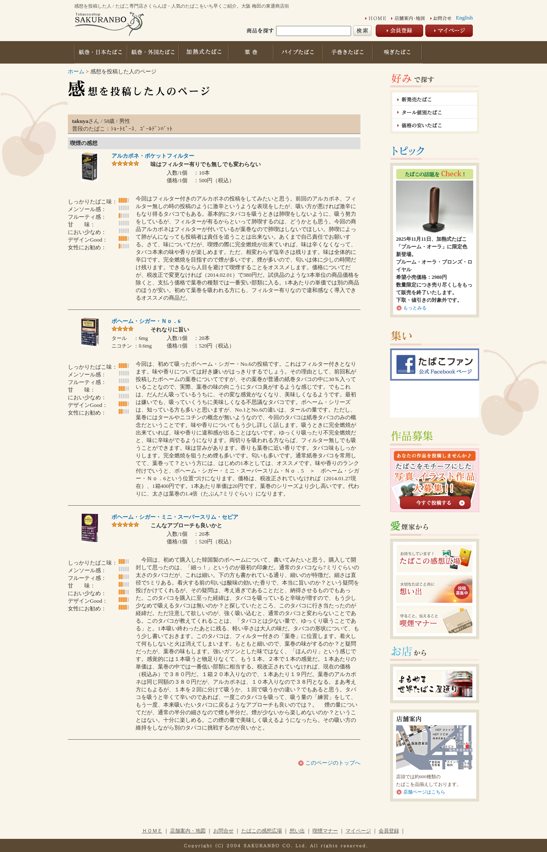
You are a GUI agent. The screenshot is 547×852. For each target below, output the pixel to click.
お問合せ (223, 831)
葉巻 (251, 52)
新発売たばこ (434, 99)
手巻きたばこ (349, 52)
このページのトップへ (332, 763)
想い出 (297, 831)
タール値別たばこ (434, 112)
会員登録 (389, 831)
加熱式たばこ (204, 52)
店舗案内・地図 (188, 831)
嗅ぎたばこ (398, 52)
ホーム (76, 71)
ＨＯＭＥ (152, 831)
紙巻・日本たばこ (100, 52)
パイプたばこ (299, 52)
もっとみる (415, 307)
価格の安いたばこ (434, 125)
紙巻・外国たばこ (153, 52)
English (464, 17)
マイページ (358, 831)
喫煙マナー (325, 831)
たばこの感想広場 (261, 831)
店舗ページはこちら (424, 791)
